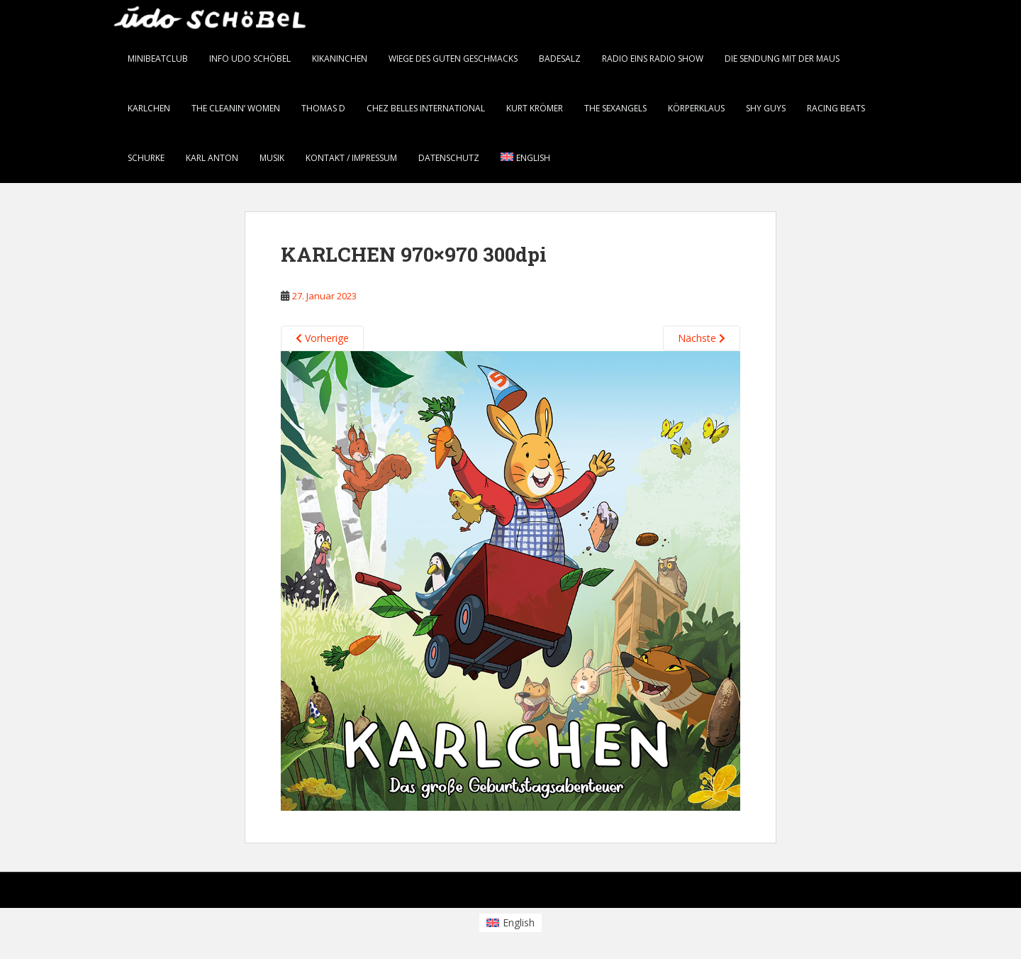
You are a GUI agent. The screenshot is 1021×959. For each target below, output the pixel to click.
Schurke (146, 158)
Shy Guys (766, 108)
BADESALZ (560, 58)
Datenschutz (448, 158)
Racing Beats (836, 108)
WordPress (892, 893)
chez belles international (426, 108)
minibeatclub (158, 58)
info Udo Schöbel (250, 58)
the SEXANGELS (615, 108)
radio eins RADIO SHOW (652, 58)
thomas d (323, 108)
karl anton (212, 158)
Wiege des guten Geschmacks (453, 58)
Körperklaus (696, 108)
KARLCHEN (149, 108)
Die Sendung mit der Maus (782, 58)
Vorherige (322, 338)
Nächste (701, 338)
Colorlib (801, 893)
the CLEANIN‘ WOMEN (235, 108)
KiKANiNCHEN (339, 58)
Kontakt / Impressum (351, 158)
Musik (272, 158)
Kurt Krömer (534, 108)
